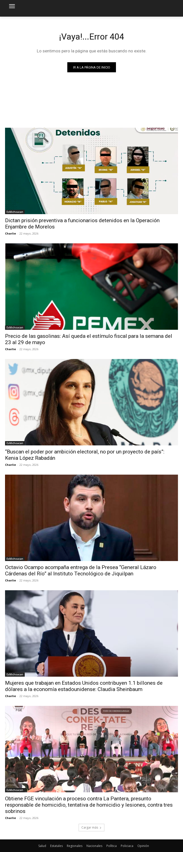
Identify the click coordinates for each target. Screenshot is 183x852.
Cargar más (91, 827)
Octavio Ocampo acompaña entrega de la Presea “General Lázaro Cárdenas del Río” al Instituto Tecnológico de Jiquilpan (80, 570)
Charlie (10, 233)
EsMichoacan (15, 212)
